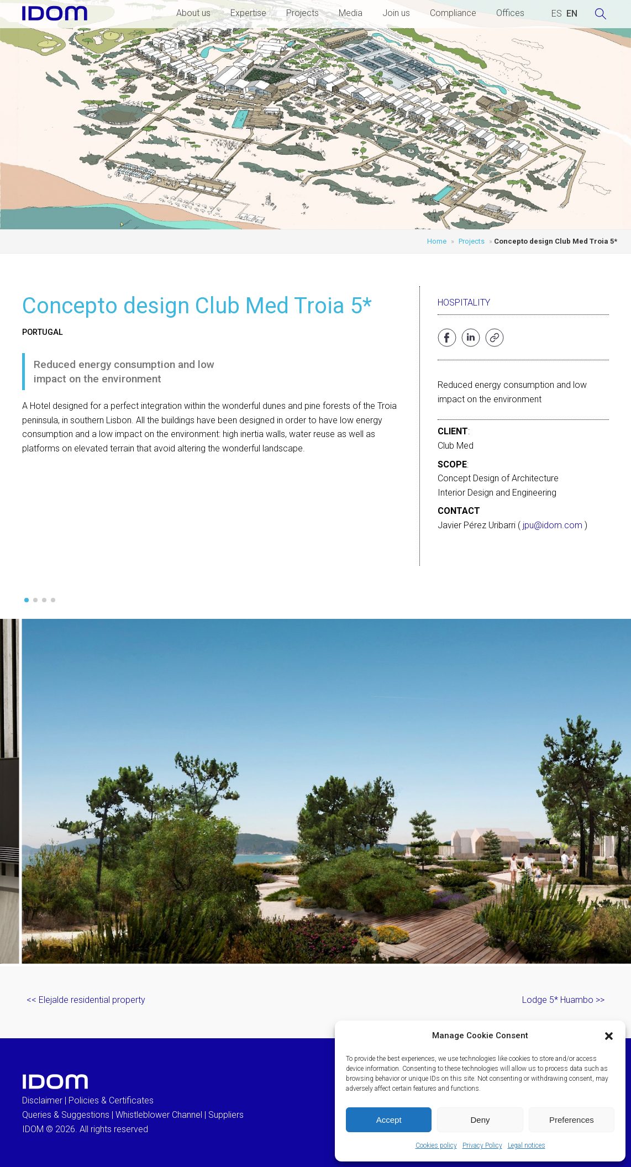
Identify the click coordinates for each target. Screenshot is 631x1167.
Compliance (453, 13)
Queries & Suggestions (65, 1115)
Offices (510, 13)
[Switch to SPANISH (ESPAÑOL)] (556, 14)
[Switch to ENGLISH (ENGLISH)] (571, 14)
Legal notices (526, 1145)
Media (350, 13)
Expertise (248, 13)
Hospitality (464, 302)
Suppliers (226, 1115)
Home (436, 241)
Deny (480, 1119)
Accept (389, 1119)
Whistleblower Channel (158, 1115)
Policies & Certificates (111, 1100)
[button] (608, 1036)
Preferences (571, 1119)
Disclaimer (42, 1100)
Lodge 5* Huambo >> (563, 1000)
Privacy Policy (482, 1145)
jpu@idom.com (552, 525)
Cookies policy (436, 1145)
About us (193, 13)
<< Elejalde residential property (86, 1000)
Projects (302, 13)
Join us (396, 13)
